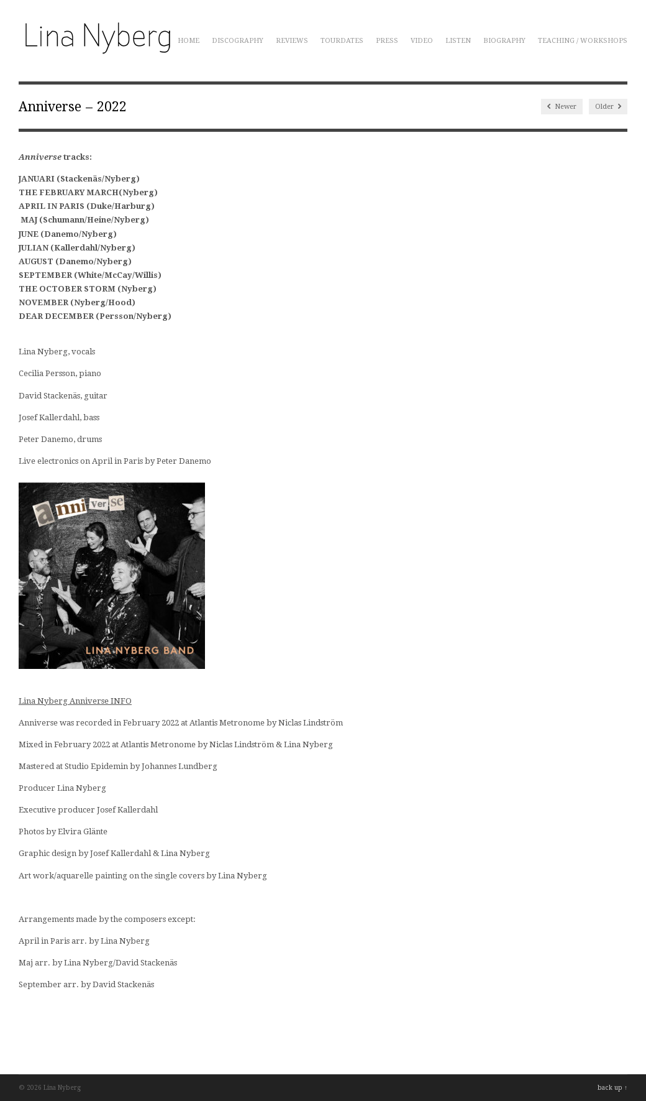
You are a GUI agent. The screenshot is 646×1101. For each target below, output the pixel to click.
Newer (561, 106)
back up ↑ (612, 1087)
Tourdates (342, 41)
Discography (237, 41)
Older (608, 106)
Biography (504, 41)
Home (188, 41)
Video (422, 41)
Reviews (292, 41)
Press (387, 41)
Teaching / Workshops (582, 41)
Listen (458, 41)
